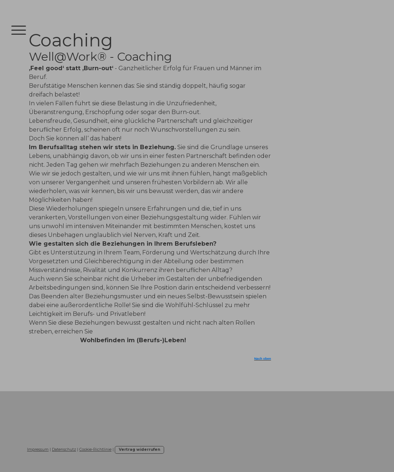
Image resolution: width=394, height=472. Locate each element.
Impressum (38, 449)
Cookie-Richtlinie (95, 449)
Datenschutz (64, 449)
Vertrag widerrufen (139, 449)
